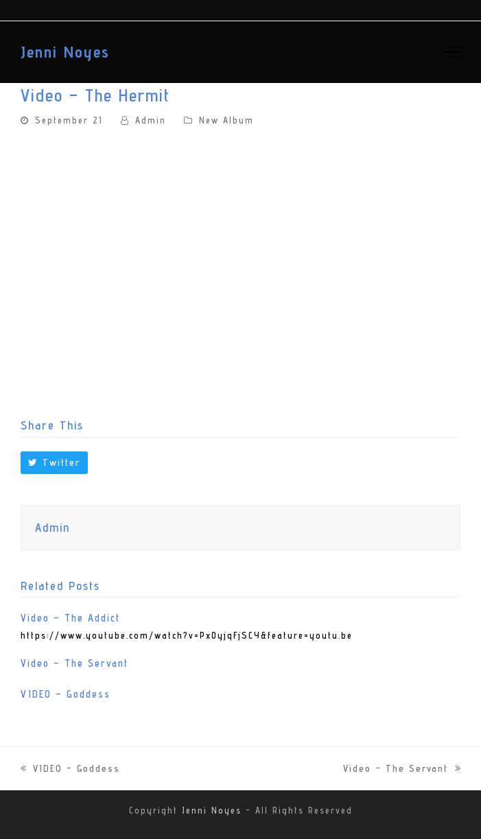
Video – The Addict (70, 618)
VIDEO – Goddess (65, 694)
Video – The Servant (74, 663)
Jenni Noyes (65, 52)
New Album (226, 120)
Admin (150, 120)
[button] (452, 52)
